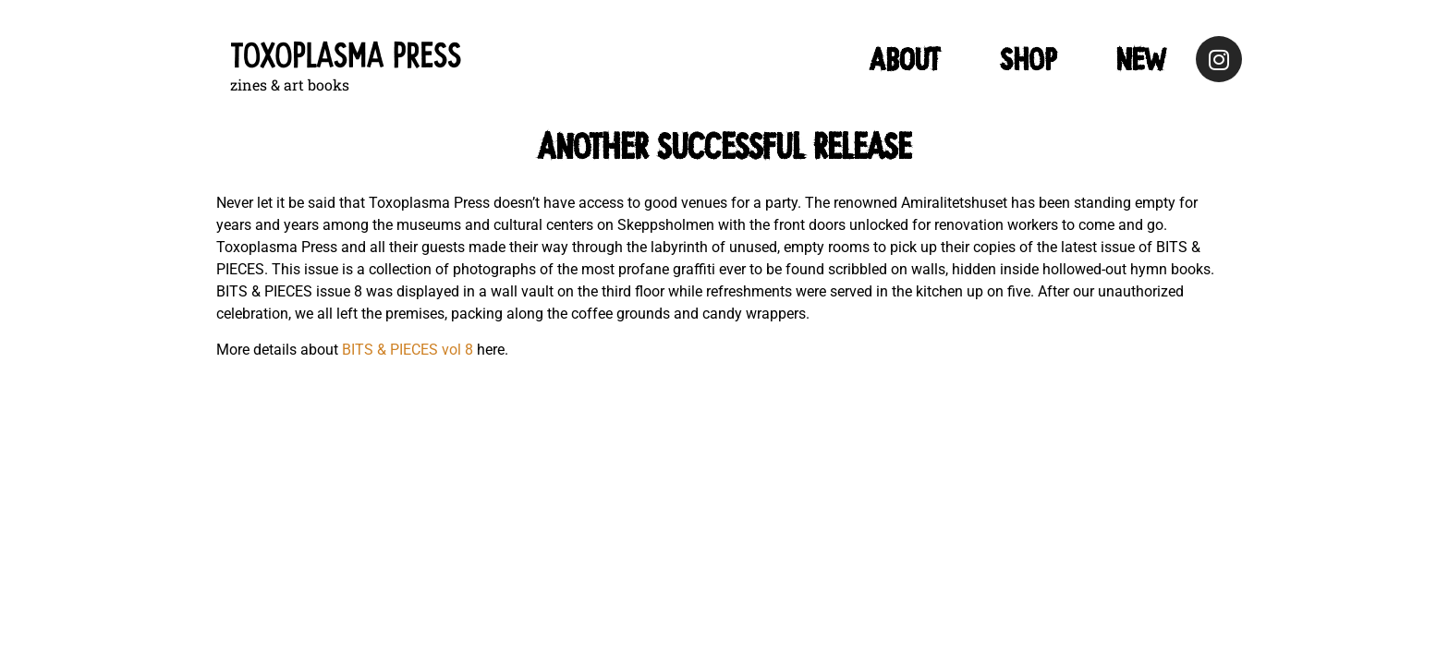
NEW (1141, 59)
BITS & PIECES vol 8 (407, 349)
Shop (1028, 59)
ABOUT (905, 59)
